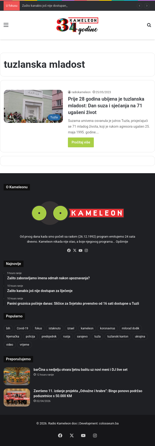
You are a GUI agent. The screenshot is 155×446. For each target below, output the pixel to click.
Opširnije (122, 241)
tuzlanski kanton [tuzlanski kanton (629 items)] (117, 336)
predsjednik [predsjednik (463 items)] (49, 336)
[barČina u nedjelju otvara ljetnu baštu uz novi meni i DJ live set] (17, 376)
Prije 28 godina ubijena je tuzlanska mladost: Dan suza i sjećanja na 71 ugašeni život (106, 105)
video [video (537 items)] (9, 344)
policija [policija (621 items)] (30, 336)
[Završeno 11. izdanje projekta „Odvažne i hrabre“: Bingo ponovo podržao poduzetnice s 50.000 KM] (17, 397)
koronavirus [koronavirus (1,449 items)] (107, 328)
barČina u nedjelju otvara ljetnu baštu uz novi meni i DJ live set (80, 370)
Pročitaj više (81, 142)
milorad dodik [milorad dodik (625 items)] (130, 328)
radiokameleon (81, 92)
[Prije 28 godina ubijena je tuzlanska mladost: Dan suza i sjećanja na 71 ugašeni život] (33, 106)
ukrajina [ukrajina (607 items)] (140, 336)
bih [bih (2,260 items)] (8, 328)
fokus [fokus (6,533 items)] (38, 328)
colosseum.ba (109, 423)
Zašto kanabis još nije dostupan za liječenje (52, 5)
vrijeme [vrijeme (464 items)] (24, 344)
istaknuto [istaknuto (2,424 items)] (55, 328)
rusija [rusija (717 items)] (66, 336)
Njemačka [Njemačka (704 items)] (12, 336)
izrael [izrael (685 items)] (70, 328)
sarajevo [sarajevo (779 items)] (82, 336)
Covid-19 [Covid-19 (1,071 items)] (22, 328)
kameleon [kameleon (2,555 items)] (87, 328)
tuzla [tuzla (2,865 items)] (97, 336)
